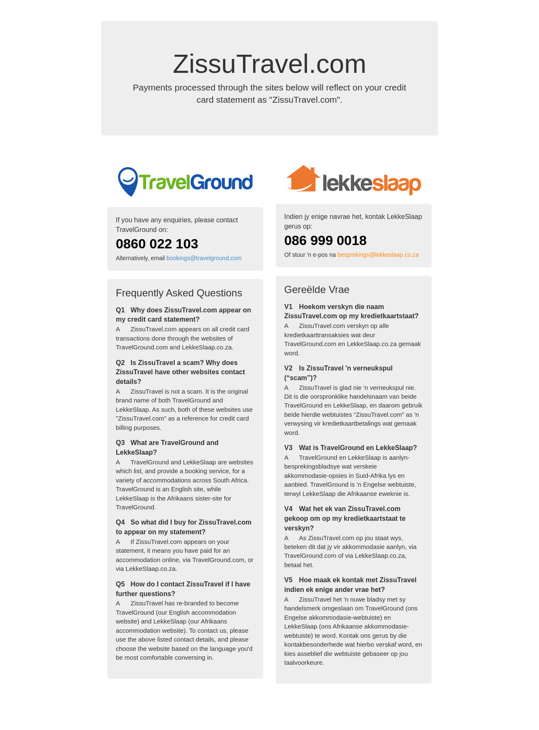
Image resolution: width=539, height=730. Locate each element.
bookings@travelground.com (203, 258)
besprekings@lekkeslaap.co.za (378, 254)
